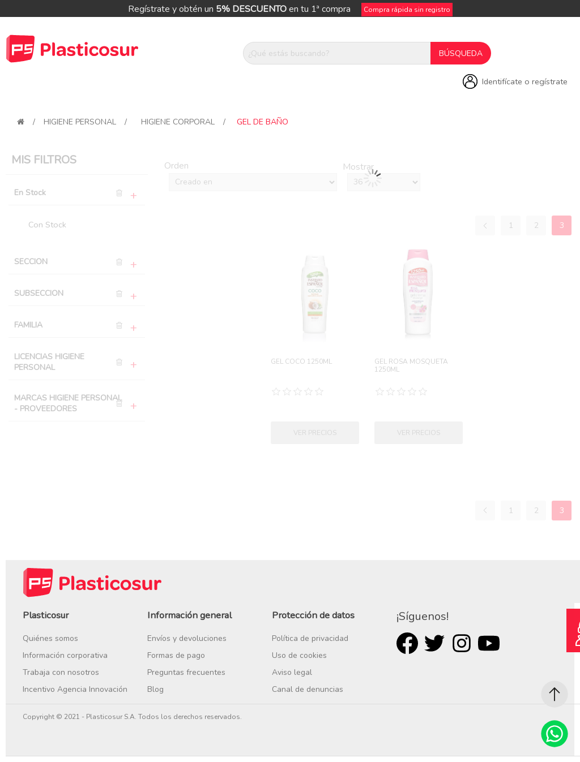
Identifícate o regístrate (525, 81)
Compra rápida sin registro (407, 9)
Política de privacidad (310, 638)
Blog (155, 689)
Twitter (434, 643)
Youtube (489, 643)
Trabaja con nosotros (61, 672)
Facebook (407, 643)
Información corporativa (65, 655)
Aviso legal (292, 672)
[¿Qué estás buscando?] (337, 53)
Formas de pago (176, 655)
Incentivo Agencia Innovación (75, 689)
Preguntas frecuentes (186, 672)
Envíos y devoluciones (187, 638)
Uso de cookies (299, 655)
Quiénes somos (50, 638)
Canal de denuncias (307, 689)
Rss (461, 643)
